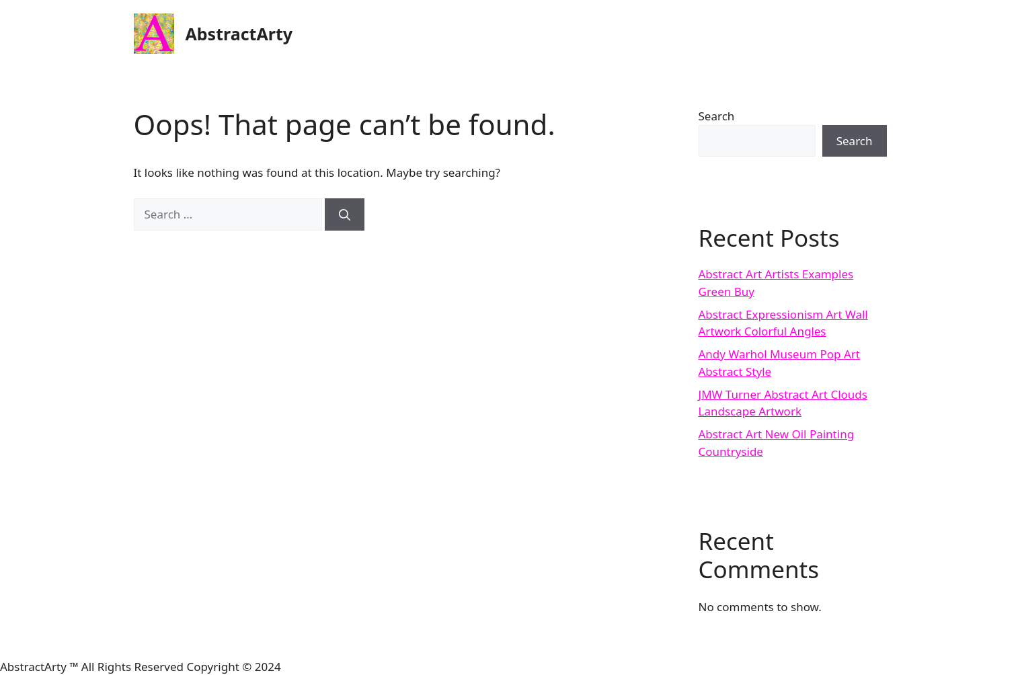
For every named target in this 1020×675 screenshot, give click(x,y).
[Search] (344, 214)
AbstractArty (239, 33)
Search (717, 116)
